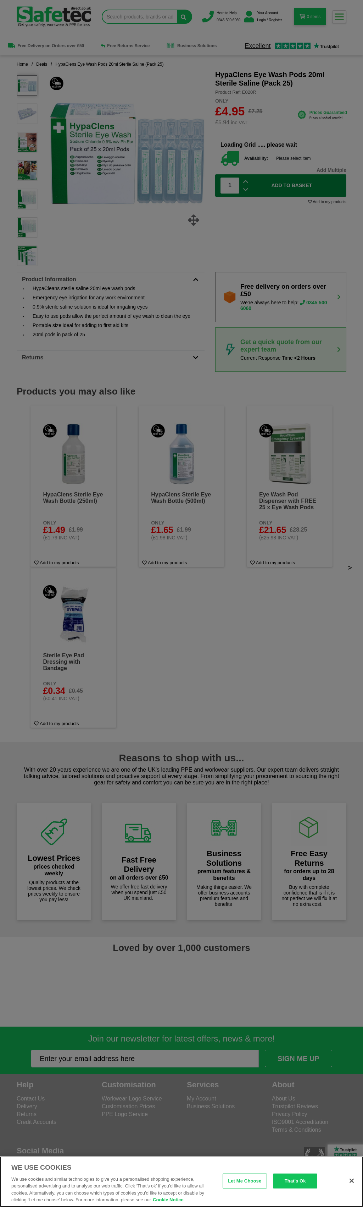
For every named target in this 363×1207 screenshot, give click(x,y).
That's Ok (295, 1181)
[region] (181, 1181)
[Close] (351, 1181)
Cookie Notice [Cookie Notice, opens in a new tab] (168, 1199)
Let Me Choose (244, 1181)
